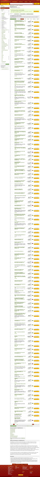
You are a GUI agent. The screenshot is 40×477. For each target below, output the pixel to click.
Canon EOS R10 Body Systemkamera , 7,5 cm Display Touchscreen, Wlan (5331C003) (19, 67)
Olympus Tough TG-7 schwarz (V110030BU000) (18, 70)
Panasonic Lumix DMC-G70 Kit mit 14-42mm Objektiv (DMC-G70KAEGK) (19, 90)
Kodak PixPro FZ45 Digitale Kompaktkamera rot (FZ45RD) (18, 33)
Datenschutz (31, 467)
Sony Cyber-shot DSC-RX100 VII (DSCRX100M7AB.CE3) (18, 62)
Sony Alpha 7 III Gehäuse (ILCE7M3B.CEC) (17, 47)
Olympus (3, 26)
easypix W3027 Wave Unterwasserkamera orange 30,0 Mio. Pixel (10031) (20, 411)
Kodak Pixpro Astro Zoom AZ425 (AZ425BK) (18, 374)
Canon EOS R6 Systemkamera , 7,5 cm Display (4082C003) (19, 205)
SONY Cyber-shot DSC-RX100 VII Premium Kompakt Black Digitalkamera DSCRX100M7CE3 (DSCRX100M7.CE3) (19, 25)
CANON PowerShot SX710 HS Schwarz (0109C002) (19, 378)
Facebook (31, 472)
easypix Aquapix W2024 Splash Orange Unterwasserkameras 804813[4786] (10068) (19, 228)
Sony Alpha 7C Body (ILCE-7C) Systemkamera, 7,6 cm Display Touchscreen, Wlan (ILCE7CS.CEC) (19, 306)
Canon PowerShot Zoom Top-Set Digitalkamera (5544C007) (18, 239)
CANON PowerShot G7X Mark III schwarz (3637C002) (20, 40)
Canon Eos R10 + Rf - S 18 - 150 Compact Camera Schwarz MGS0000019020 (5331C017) (20, 408)
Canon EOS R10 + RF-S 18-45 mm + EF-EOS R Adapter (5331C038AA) (19, 262)
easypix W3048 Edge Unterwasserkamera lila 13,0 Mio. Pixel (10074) (20, 356)
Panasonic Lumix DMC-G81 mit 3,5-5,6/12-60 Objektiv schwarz (20, 101)
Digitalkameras (21, 5)
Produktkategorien (4, 3)
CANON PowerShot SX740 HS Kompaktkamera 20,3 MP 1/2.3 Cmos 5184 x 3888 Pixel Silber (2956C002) (20, 21)
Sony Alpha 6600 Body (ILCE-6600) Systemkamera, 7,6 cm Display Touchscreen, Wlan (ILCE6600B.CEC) (19, 298)
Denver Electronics (4, 23)
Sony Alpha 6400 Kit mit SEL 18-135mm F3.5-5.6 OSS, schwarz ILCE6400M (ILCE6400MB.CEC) (19, 181)
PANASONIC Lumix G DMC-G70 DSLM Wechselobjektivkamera (19, 208)
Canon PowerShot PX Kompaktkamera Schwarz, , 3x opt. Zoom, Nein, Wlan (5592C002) (19, 248)
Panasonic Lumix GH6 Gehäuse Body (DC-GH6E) (19, 336)
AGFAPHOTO (3, 21)
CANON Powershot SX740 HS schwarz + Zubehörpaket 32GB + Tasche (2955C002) (20, 147)
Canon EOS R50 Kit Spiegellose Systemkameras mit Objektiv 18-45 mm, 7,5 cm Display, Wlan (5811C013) (19, 273)
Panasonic (3, 27)
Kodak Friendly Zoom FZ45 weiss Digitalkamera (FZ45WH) (19, 115)
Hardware (2, 5)
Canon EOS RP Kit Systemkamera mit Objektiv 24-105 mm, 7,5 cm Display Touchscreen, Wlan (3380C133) (19, 82)
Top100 (9, 467)
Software (9, 471)
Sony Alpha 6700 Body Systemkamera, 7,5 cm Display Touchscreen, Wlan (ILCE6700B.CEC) (19, 123)
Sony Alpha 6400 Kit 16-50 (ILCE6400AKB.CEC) (18, 414)
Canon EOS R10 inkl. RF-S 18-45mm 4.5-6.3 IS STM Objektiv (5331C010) (19, 166)
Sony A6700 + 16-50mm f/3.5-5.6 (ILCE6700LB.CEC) (18, 78)
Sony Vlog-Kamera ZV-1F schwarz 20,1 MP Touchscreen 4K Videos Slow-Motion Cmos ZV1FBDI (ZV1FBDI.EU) (19, 215)
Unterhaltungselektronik (11, 470)
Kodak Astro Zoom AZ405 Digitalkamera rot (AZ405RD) (19, 320)
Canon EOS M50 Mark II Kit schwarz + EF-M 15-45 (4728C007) (20, 363)
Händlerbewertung (25, 467)
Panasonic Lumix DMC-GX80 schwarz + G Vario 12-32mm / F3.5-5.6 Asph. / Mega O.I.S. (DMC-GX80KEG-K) (20, 314)
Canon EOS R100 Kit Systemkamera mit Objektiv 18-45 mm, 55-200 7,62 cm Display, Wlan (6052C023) (19, 303)
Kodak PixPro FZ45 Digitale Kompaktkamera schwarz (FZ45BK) (19, 44)
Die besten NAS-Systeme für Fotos (5, 69)
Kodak (2, 25)
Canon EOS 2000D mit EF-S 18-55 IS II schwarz (19, 222)
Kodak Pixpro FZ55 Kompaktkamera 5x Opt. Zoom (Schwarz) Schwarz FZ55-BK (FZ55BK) (19, 111)
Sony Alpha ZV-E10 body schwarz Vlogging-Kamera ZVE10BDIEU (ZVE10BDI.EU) (19, 201)
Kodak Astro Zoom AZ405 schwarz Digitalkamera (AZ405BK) (19, 269)
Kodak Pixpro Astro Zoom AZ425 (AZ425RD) (18, 291)
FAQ (23, 472)
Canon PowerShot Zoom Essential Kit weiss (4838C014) (19, 353)
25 (31, 424)
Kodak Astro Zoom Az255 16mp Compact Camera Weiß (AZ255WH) (20, 371)
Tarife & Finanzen (10, 474)
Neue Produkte (10, 468)
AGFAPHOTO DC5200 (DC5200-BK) (19, 234)
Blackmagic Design (4, 22)
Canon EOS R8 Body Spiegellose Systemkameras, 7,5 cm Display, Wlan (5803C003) (19, 59)
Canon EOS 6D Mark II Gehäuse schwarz (19, 383)
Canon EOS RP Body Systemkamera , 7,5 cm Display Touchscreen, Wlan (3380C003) (20, 139)
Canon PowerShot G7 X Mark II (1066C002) (18, 142)
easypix (3, 24)
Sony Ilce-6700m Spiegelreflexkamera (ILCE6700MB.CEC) (19, 107)
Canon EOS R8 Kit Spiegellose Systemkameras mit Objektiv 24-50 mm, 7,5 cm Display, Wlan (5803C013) (19, 37)
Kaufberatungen (17, 467)
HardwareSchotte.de (12, 5)
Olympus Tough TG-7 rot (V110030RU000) (20, 231)
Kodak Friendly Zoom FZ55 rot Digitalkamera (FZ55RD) (18, 280)
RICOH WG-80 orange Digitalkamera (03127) (19, 345)
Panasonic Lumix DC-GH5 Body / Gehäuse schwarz (18, 242)
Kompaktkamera (3, 17)
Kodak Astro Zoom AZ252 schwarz (19, 366)
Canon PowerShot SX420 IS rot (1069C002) (18, 401)
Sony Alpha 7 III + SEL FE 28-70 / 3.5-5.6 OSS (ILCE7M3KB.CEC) (19, 348)
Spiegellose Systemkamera (5, 18)
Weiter (17, 424)
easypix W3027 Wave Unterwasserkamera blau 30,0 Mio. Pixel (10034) (20, 329)
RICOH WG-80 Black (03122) (18, 251)
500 (34, 424)
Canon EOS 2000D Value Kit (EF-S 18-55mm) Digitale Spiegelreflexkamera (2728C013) (19, 254)
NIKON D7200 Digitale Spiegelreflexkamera (17, 418)
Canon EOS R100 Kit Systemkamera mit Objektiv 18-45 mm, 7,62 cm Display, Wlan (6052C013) (20, 132)
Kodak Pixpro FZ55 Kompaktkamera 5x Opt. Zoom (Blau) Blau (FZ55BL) (19, 193)
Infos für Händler (24, 468)
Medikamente (9, 473)
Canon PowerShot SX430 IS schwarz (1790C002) (17, 10)
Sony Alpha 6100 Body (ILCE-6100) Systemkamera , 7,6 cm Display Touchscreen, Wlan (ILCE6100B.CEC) (19, 360)
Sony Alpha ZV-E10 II (12, 429)
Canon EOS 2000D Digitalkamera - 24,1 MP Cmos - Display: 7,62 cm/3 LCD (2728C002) (19, 310)
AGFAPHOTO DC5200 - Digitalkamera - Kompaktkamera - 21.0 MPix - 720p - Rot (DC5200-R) (19, 159)
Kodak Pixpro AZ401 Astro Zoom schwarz (20, 84)
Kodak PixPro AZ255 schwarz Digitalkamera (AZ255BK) (18, 189)
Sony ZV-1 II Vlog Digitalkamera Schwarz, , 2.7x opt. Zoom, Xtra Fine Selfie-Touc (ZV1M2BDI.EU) (20, 135)
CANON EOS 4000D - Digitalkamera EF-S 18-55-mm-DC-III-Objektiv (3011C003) (20, 28)
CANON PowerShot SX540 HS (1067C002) (20, 195)
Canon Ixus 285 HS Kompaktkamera (19, 126)
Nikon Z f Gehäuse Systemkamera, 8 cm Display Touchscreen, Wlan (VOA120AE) (19, 295)
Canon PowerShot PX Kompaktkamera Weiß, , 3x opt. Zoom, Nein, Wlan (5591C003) (19, 174)
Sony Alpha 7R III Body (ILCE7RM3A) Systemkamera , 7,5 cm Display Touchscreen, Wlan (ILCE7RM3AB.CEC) (19, 170)
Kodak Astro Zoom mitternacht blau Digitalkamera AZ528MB (19, 394)
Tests (16, 468)
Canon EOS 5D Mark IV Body (18, 117)
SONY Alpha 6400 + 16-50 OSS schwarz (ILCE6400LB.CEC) (19, 258)
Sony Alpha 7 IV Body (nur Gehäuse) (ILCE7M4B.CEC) (19, 51)
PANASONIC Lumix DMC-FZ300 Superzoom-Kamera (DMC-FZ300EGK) (19, 95)
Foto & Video (3, 6)
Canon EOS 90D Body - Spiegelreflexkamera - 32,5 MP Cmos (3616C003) (19, 163)
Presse (30, 468)
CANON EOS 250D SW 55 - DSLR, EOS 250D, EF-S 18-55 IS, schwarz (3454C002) (20, 276)
